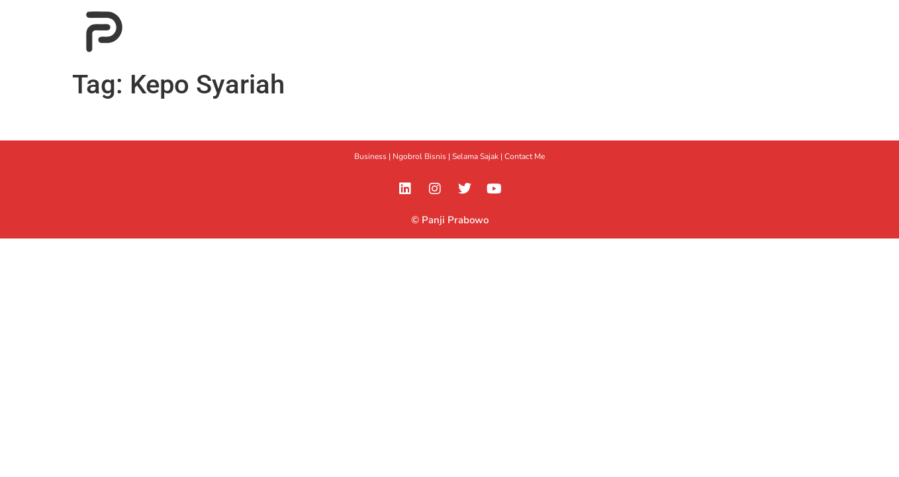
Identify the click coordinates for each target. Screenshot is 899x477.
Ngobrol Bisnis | (422, 156)
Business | (373, 156)
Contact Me (524, 156)
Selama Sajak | (478, 156)
